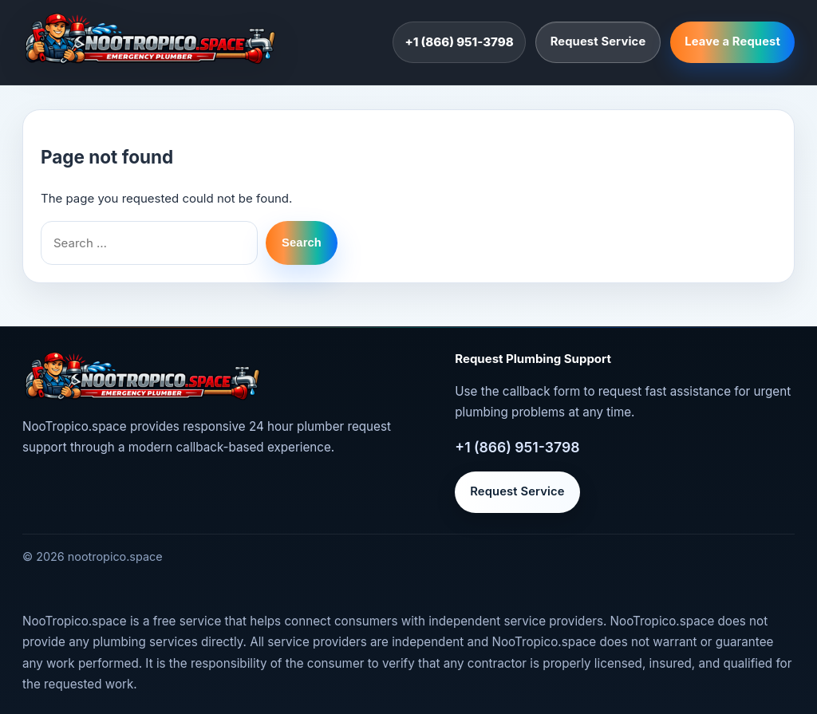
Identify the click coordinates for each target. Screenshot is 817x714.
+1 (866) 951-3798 (459, 41)
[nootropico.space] (150, 39)
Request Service (598, 41)
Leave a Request (732, 41)
